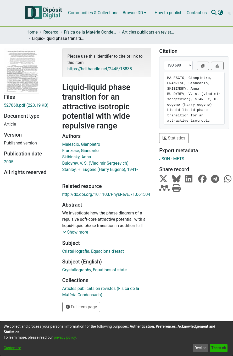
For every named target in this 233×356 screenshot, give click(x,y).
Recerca (50, 32)
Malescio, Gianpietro (81, 144)
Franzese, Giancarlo (80, 150)
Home (32, 32)
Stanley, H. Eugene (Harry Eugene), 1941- (100, 169)
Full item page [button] (81, 306)
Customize (12, 348)
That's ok (218, 348)
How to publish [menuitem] (168, 12)
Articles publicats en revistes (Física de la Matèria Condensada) (148, 32)
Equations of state (110, 269)
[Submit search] (214, 13)
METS (178, 158)
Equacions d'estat (107, 251)
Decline (201, 348)
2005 (8, 161)
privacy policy (65, 337)
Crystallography (76, 269)
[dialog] (116, 338)
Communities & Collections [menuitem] (93, 12)
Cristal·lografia (75, 251)
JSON (164, 158)
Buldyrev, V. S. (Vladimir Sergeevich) (95, 163)
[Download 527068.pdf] (29, 105)
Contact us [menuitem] (197, 12)
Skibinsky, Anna (76, 156)
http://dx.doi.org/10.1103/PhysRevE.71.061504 (106, 194)
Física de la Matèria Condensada (90, 32)
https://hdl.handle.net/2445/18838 (100, 68)
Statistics (174, 138)
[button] (75, 232)
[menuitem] (134, 13)
